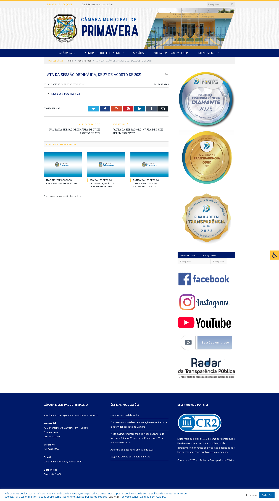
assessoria (202, 443)
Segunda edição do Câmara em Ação (130, 456)
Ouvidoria (49, 474)
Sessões (138, 53)
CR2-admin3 (54, 84)
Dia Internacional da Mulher (97, 4)
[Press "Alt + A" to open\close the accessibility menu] (274, 255)
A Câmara (65, 53)
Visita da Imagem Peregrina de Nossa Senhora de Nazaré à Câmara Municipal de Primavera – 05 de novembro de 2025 (137, 438)
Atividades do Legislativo (102, 53)
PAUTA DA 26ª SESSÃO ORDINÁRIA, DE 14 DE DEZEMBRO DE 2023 (146, 183)
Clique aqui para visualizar (66, 93)
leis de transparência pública (193, 452)
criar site (199, 438)
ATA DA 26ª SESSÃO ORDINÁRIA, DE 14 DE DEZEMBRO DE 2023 (102, 183)
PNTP (192, 460)
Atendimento (207, 53)
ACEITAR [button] (267, 494)
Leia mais (114, 496)
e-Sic (59, 474)
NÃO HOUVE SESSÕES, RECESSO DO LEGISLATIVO (61, 181)
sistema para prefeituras (221, 438)
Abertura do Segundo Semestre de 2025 (132, 449)
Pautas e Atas (161, 84)
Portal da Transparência (170, 53)
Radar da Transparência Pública (217, 460)
